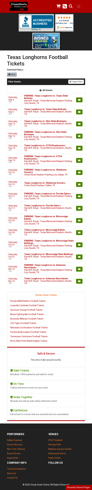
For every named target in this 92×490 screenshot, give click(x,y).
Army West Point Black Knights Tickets (28, 341)
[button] (71, 6)
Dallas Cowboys (14, 440)
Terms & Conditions (16, 469)
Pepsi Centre (54, 458)
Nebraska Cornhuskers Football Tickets (29, 327)
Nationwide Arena (57, 453)
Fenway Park (54, 444)
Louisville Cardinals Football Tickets (27, 305)
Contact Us (12, 478)
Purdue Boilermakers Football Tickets (28, 332)
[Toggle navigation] (79, 6)
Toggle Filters (76, 82)
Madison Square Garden (60, 449)
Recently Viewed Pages (78, 487)
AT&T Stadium (55, 440)
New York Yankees (16, 449)
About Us (11, 473)
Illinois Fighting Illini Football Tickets (27, 314)
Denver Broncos (14, 444)
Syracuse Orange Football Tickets (26, 310)
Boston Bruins (14, 453)
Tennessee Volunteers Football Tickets (29, 336)
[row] (46, 99)
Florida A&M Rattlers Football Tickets (28, 301)
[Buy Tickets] (79, 99)
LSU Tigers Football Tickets (23, 323)
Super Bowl (12, 458)
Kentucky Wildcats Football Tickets (26, 318)
